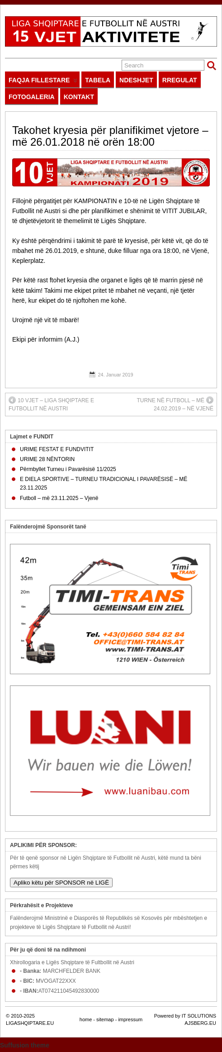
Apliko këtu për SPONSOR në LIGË (61, 882)
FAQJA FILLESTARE (43, 82)
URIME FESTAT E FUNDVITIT (57, 449)
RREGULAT (179, 80)
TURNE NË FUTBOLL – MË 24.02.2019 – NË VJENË (175, 404)
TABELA (97, 80)
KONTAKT (79, 96)
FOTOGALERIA (32, 96)
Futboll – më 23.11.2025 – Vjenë (59, 498)
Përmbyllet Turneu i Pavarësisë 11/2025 (68, 469)
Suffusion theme (24, 1045)
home (86, 1019)
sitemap (105, 1019)
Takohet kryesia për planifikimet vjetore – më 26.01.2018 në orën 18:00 (110, 136)
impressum (130, 1019)
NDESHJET (136, 80)
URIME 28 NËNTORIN (47, 459)
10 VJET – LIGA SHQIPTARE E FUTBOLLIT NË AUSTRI (51, 404)
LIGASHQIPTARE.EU (30, 1023)
